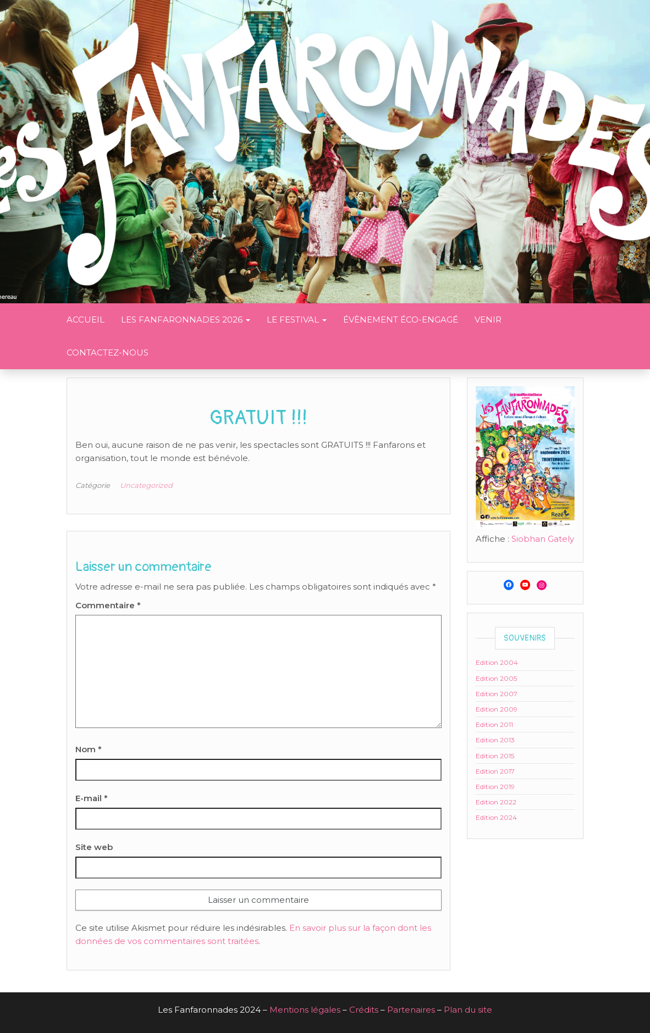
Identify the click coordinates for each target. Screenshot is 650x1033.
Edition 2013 (495, 740)
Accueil (85, 319)
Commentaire (108, 605)
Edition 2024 (496, 817)
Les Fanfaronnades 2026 (185, 319)
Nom (88, 749)
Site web (94, 847)
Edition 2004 (497, 662)
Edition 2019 (495, 786)
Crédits (363, 1009)
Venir (488, 319)
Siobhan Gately (542, 539)
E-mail (91, 798)
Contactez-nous (107, 352)
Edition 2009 (496, 709)
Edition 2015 (495, 756)
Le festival (297, 319)
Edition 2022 (496, 802)
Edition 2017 (495, 771)
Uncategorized (146, 485)
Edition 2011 (494, 724)
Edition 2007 (496, 694)
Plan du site (468, 1009)
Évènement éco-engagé (400, 319)
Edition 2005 (496, 678)
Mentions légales (304, 1009)
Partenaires (411, 1009)
